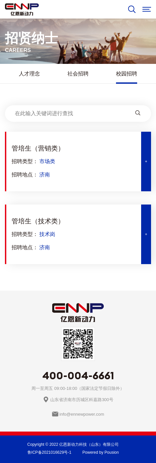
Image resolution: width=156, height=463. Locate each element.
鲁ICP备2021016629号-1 (49, 452)
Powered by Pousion (100, 452)
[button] (78, 161)
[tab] (78, 161)
